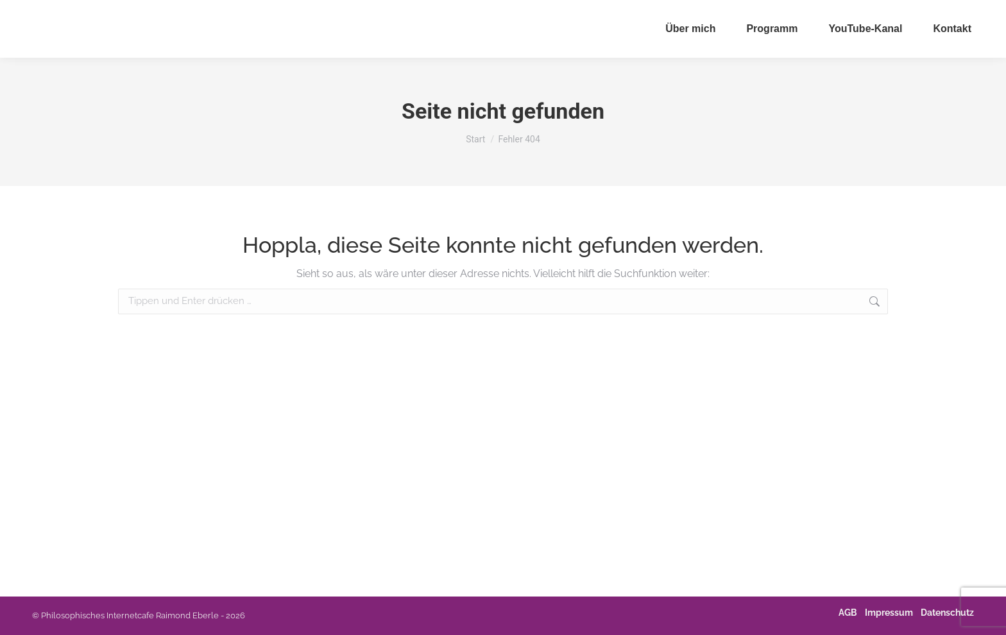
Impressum (889, 612)
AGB (848, 612)
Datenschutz (947, 612)
